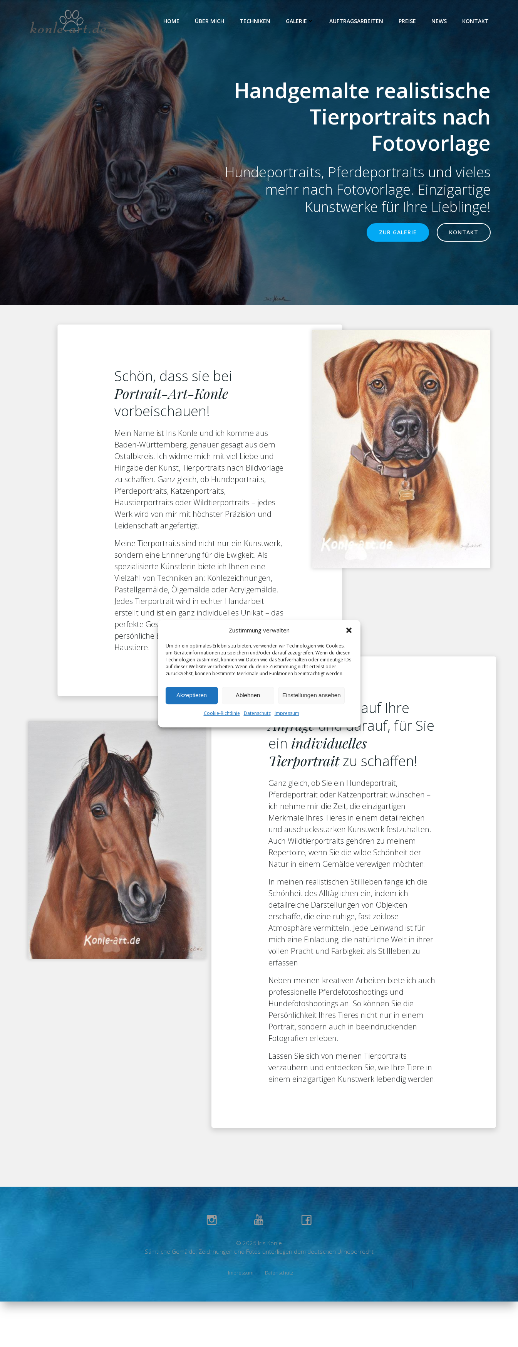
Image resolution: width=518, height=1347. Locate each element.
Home (171, 21)
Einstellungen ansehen (311, 695)
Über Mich (209, 21)
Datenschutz (257, 713)
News (439, 21)
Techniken (255, 21)
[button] (349, 630)
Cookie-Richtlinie (222, 713)
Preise (407, 21)
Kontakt (475, 21)
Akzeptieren (191, 695)
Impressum (287, 713)
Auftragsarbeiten (356, 21)
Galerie (300, 21)
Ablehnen (248, 695)
